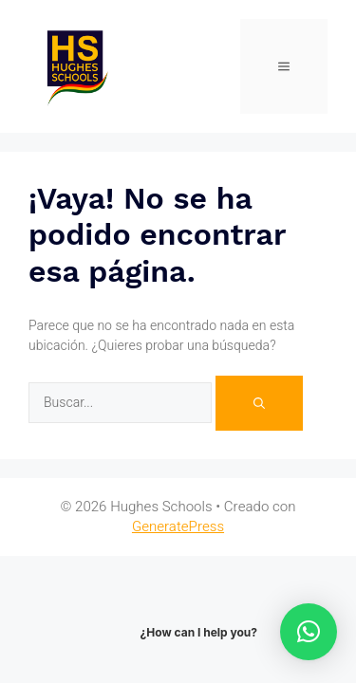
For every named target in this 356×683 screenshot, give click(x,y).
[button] (308, 631)
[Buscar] (259, 403)
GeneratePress (178, 526)
